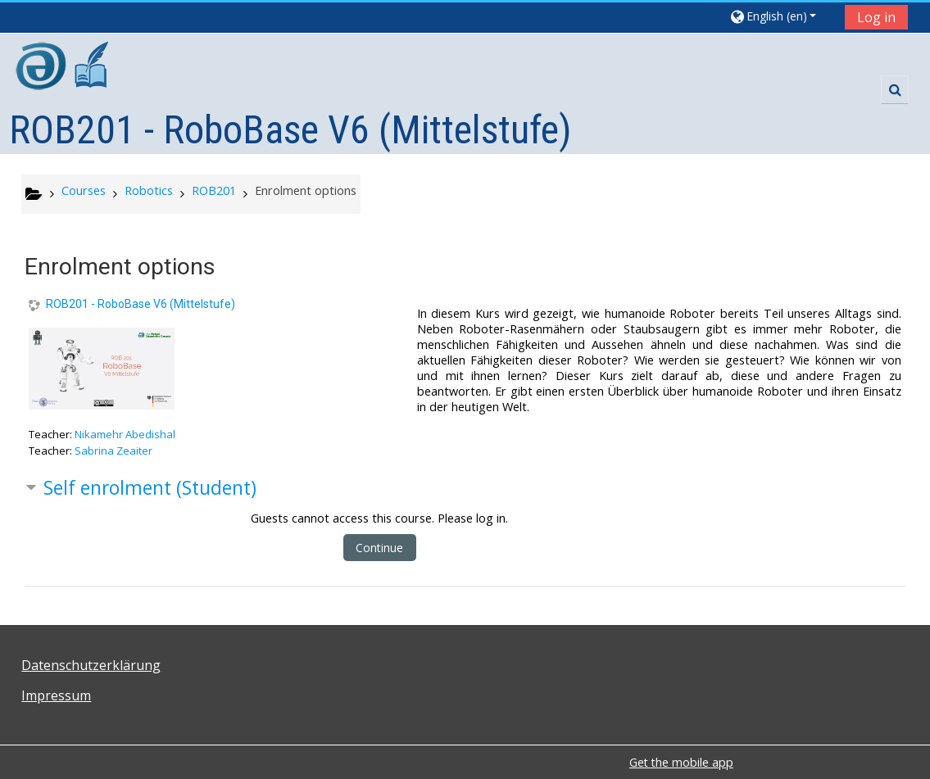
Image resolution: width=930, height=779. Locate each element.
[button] (781, 16)
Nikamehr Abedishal (125, 434)
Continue (379, 547)
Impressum (56, 695)
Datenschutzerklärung (91, 665)
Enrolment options (305, 190)
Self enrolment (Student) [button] (149, 487)
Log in (876, 17)
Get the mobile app (681, 762)
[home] (63, 68)
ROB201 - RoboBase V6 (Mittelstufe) (140, 303)
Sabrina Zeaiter (113, 450)
